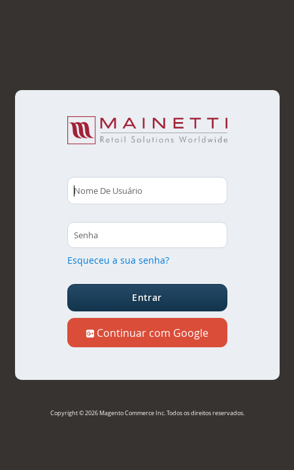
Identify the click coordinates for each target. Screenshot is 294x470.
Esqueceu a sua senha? (118, 260)
